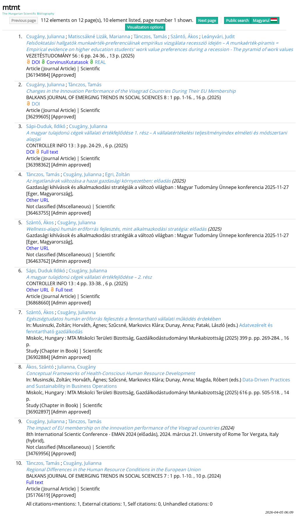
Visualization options (145, 27)
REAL (100, 62)
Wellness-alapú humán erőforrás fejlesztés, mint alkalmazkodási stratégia (116, 229)
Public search (237, 20)
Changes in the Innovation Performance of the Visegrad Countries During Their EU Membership (131, 91)
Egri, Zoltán (117, 174)
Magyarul (265, 20)
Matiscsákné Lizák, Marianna (99, 36)
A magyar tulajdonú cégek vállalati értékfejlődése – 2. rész (89, 277)
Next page (207, 20)
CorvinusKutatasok (68, 62)
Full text (49, 152)
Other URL (37, 200)
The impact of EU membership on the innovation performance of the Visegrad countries (122, 428)
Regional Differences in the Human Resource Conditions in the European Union (113, 469)
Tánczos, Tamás (150, 36)
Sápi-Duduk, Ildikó (45, 126)
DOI (36, 62)
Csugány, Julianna (45, 36)
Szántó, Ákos (184, 36)
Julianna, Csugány (76, 367)
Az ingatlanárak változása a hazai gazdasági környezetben (98, 181)
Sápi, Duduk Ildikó (45, 270)
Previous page (23, 20)
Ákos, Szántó (40, 367)
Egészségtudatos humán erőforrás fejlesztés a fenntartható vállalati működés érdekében (123, 319)
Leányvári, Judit (218, 36)
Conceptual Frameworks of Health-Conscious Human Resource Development (110, 373)
